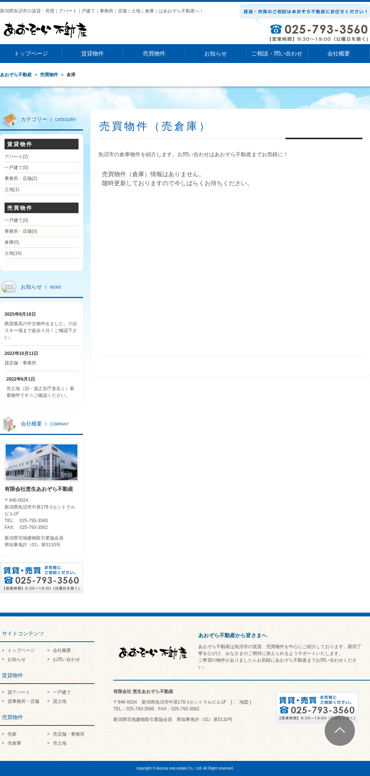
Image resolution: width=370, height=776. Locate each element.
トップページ (31, 53)
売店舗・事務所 (69, 734)
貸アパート (19, 692)
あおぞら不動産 (16, 74)
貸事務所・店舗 (23, 701)
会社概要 (338, 53)
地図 (241, 702)
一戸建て (16, 167)
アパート (16, 156)
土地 (12, 189)
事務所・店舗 (21, 178)
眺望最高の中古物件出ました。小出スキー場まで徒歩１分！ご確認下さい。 (41, 330)
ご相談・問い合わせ (276, 53)
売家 (12, 734)
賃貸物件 (92, 53)
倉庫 (12, 242)
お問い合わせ (66, 659)
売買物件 (154, 53)
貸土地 (59, 701)
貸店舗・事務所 (20, 363)
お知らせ (215, 53)
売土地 (59, 743)
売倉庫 (14, 743)
